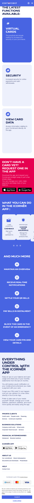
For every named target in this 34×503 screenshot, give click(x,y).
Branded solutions (15, 438)
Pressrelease (23, 460)
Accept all (17, 497)
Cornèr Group (23, 477)
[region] (17, 494)
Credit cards (6, 416)
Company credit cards (8, 427)
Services (4, 419)
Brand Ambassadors (20, 458)
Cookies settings (17, 500)
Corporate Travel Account (9, 430)
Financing (23, 416)
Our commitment (7, 458)
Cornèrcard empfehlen (15, 419)
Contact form (6, 469)
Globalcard (5, 438)
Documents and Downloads (10, 460)
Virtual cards (20, 427)
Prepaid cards (15, 416)
